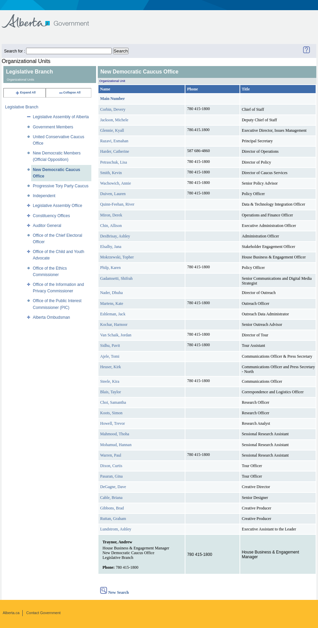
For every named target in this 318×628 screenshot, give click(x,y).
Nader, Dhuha (111, 292)
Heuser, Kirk (110, 366)
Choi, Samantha (113, 402)
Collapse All (70, 92)
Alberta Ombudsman (51, 317)
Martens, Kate (111, 303)
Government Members (53, 127)
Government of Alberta (51, 17)
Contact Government (43, 613)
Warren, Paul (110, 455)
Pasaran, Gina (111, 476)
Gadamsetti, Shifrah (116, 278)
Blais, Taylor (110, 392)
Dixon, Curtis (111, 465)
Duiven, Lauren (113, 193)
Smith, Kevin (111, 172)
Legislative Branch (21, 107)
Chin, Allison (111, 225)
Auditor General (47, 225)
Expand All (25, 92)
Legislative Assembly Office (57, 205)
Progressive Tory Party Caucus (61, 186)
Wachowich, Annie (115, 183)
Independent (44, 195)
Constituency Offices (51, 215)
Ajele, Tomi (109, 356)
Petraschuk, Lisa (113, 162)
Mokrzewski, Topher (117, 257)
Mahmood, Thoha (114, 434)
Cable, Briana (111, 497)
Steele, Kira (109, 381)
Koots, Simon (111, 413)
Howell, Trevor (112, 423)
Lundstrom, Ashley (115, 529)
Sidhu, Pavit (110, 345)
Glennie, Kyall (112, 130)
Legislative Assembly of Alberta (61, 116)
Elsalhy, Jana (110, 246)
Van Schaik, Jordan (115, 335)
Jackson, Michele (114, 120)
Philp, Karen (110, 267)
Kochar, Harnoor (114, 324)
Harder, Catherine (114, 151)
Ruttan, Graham (113, 518)
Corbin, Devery (113, 109)
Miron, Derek (111, 215)
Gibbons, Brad (112, 508)
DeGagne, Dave (113, 486)
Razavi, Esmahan (114, 141)
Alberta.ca (11, 613)
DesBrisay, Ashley (115, 236)
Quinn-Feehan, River (117, 204)
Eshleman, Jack (113, 314)
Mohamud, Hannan (116, 444)
